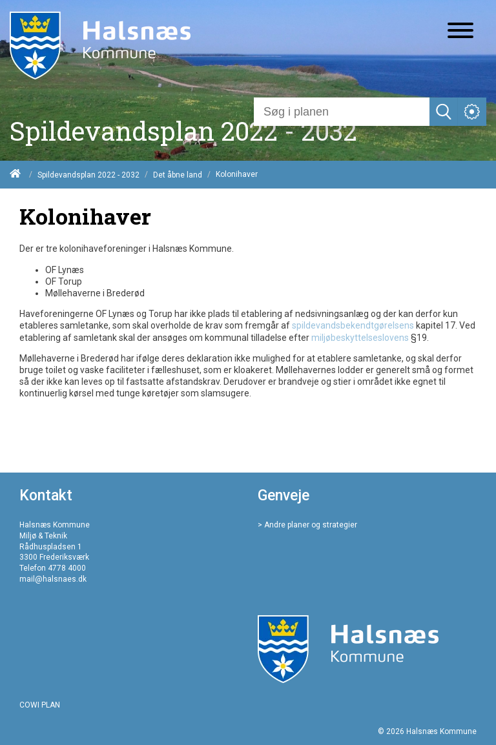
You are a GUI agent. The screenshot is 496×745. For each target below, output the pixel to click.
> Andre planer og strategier (307, 524)
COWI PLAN (39, 704)
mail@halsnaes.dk (53, 579)
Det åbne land (177, 174)
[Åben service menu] (472, 111)
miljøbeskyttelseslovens (360, 337)
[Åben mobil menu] (460, 31)
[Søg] (341, 111)
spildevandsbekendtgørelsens (353, 325)
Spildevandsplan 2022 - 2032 (88, 174)
